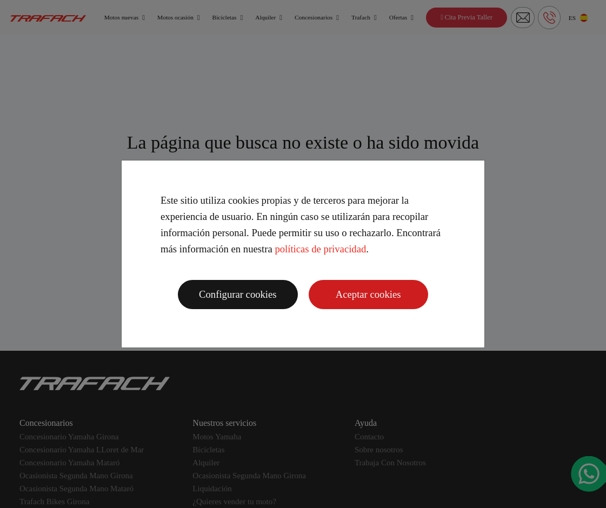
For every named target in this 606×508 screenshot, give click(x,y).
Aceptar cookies (368, 294)
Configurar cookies (238, 294)
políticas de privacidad (320, 249)
